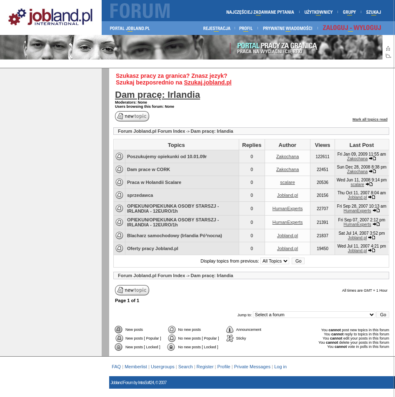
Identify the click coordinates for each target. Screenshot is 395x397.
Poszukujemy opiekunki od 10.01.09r (167, 156)
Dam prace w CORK (148, 169)
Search (185, 366)
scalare (287, 182)
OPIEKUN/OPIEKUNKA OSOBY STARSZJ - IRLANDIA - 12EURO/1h (173, 208)
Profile (224, 366)
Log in (281, 366)
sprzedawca (140, 195)
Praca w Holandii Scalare (154, 182)
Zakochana (287, 156)
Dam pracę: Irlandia (157, 94)
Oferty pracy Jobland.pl (152, 248)
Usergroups (163, 366)
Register (205, 366)
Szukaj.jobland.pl (207, 82)
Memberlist (136, 366)
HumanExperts (287, 208)
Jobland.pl (287, 195)
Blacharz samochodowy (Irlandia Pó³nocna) (174, 235)
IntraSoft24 (146, 382)
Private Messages (252, 366)
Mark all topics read (370, 119)
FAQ (116, 366)
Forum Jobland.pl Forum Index (151, 131)
